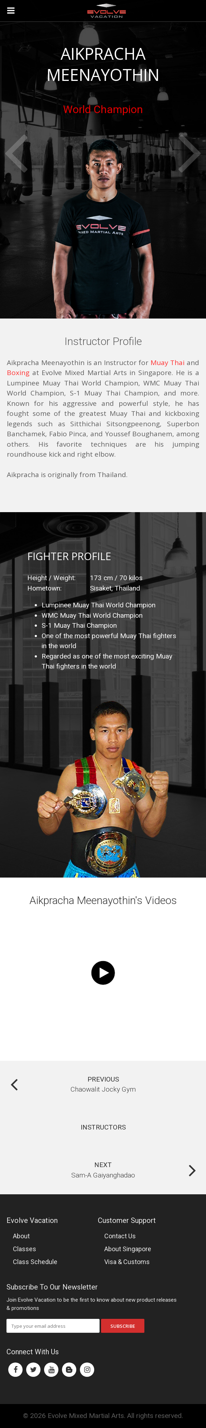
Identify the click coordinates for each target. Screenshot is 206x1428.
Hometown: (44, 588)
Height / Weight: (51, 578)
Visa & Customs (127, 1262)
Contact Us (120, 1236)
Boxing (18, 372)
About (21, 1236)
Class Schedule (35, 1262)
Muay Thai (167, 362)
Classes (24, 1249)
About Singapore (127, 1249)
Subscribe (122, 1326)
